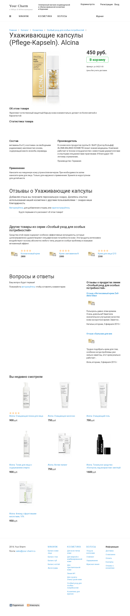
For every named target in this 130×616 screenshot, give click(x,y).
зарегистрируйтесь (61, 208)
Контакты (109, 562)
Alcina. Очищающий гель (98, 416)
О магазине (110, 555)
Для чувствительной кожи (73, 567)
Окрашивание (92, 561)
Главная (13, 30)
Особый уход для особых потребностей (65, 30)
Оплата (109, 558)
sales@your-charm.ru (25, 551)
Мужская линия (92, 564)
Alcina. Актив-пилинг (57, 465)
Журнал (100, 16)
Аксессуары (53, 568)
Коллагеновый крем (30, 253)
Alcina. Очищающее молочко (61, 416)
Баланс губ (52, 561)
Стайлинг (90, 557)
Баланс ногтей (54, 564)
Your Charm (18, 6)
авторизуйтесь (28, 287)
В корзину (97, 60)
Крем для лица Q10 (107, 253)
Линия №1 (71, 573)
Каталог (25, 30)
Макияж (24, 16)
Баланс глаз (53, 557)
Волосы (62, 16)
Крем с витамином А (69, 253)
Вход (117, 4)
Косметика (45, 16)
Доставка (110, 551)
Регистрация (106, 4)
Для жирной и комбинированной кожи (74, 559)
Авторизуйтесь (16, 208)
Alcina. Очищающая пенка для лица (26, 416)
